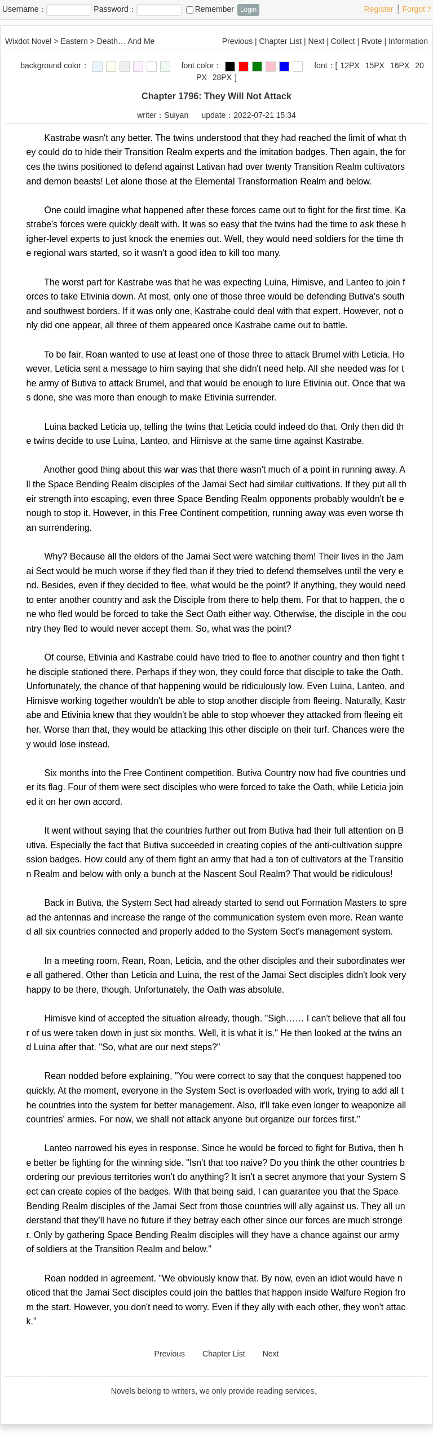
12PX (349, 65)
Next (316, 41)
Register (379, 9)
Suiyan (176, 115)
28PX (222, 77)
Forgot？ (418, 9)
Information (408, 41)
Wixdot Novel (28, 41)
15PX (375, 65)
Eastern (73, 41)
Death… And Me (126, 41)
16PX (399, 65)
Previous (237, 41)
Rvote (371, 41)
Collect (343, 41)
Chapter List (280, 41)
